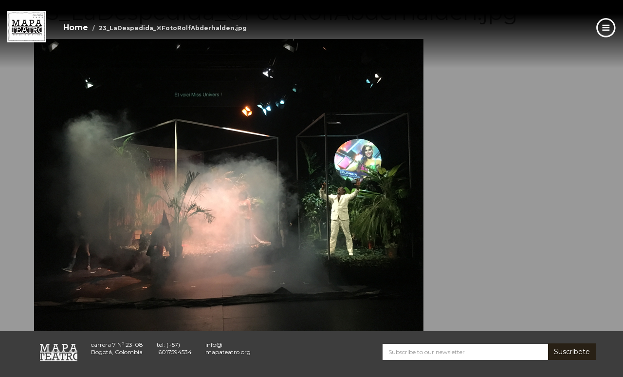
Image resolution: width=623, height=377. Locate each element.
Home (75, 27)
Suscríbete (572, 351)
